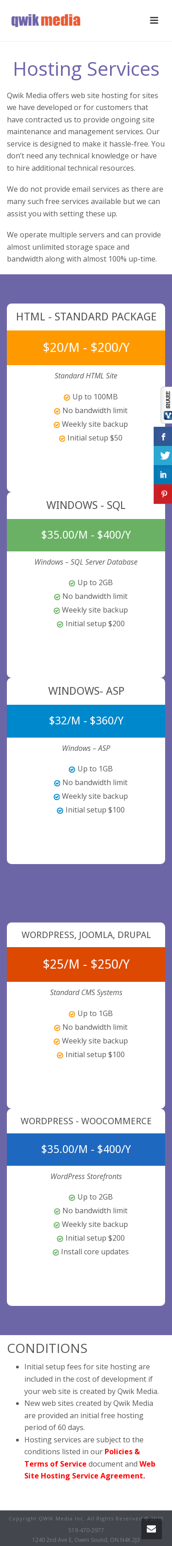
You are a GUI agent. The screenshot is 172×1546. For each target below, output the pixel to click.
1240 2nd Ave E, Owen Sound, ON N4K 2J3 (86, 1540)
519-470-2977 (86, 1530)
